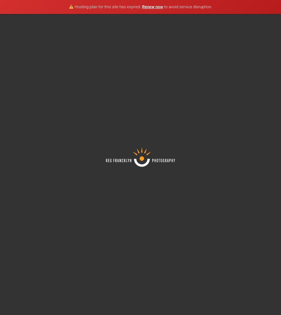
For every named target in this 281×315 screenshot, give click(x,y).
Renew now (152, 6)
